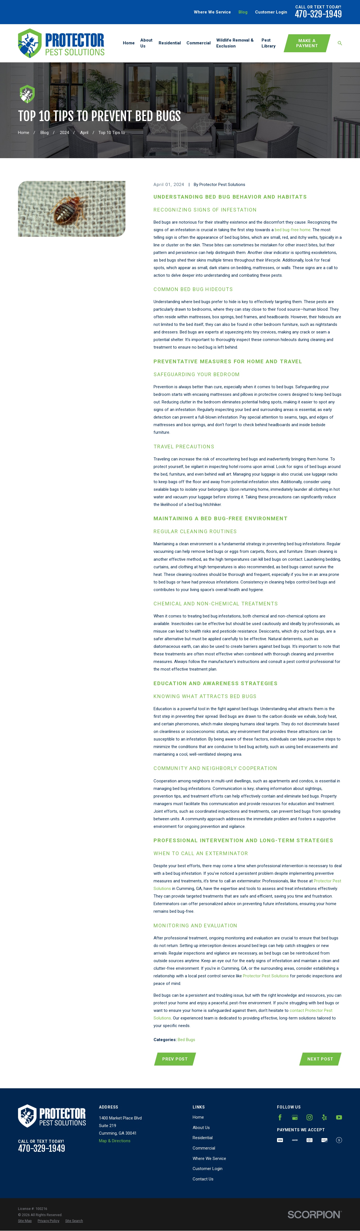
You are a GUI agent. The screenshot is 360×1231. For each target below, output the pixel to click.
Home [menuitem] (129, 43)
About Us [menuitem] (146, 43)
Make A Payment (307, 43)
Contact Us (203, 1179)
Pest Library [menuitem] (269, 43)
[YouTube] (339, 1117)
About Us (201, 1127)
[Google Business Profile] (295, 1117)
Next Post (320, 1059)
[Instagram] (309, 1117)
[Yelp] (324, 1117)
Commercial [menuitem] (198, 43)
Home (198, 1117)
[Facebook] (280, 1117)
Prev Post (175, 1059)
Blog (243, 12)
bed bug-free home (292, 229)
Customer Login (271, 12)
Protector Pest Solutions (266, 975)
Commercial (204, 1148)
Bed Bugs (186, 1039)
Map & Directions (114, 1140)
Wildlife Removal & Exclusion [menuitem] (235, 43)
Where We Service (212, 12)
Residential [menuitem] (170, 43)
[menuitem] (25, 1220)
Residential (203, 1137)
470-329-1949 (318, 14)
